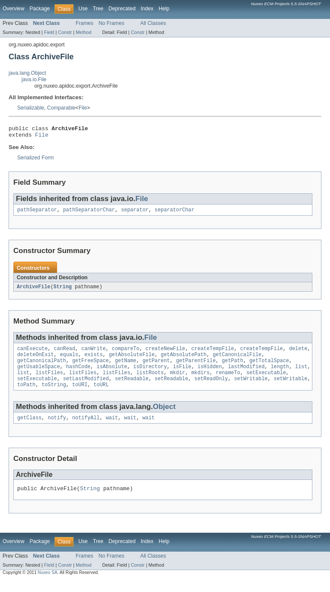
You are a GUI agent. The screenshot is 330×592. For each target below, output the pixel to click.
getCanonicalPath (41, 366)
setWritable (251, 387)
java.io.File (33, 79)
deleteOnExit (35, 360)
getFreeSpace (90, 366)
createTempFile (212, 353)
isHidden (209, 373)
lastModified (246, 373)
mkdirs (200, 380)
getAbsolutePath (184, 360)
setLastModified (86, 387)
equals (69, 360)
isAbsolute (112, 373)
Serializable (30, 108)
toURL (101, 394)
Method (83, 32)
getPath (232, 366)
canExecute (32, 353)
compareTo (125, 353)
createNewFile (165, 353)
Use (83, 9)
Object (164, 416)
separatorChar (174, 213)
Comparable (61, 108)
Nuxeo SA (48, 584)
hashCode (78, 373)
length (280, 373)
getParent (156, 366)
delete (298, 353)
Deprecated (122, 9)
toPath (26, 394)
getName (125, 366)
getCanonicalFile (237, 360)
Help (164, 9)
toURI (80, 394)
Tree (98, 9)
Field (49, 32)
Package (40, 9)
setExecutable (266, 380)
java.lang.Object (27, 73)
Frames (84, 23)
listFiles (49, 380)
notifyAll (86, 428)
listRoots (150, 380)
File (83, 108)
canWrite (93, 353)
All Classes (153, 23)
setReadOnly (211, 387)
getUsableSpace (38, 373)
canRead (64, 353)
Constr (65, 32)
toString (54, 394)
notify (57, 428)
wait (112, 428)
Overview (13, 9)
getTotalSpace (269, 366)
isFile (182, 373)
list (301, 373)
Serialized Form (35, 160)
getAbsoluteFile (132, 360)
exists (93, 360)
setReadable (131, 387)
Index (147, 9)
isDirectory (150, 373)
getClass (29, 428)
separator (135, 213)
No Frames (111, 23)
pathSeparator (37, 213)
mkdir (177, 380)
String (62, 290)
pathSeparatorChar (89, 213)
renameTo (228, 380)
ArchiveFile (33, 290)
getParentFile (196, 366)
